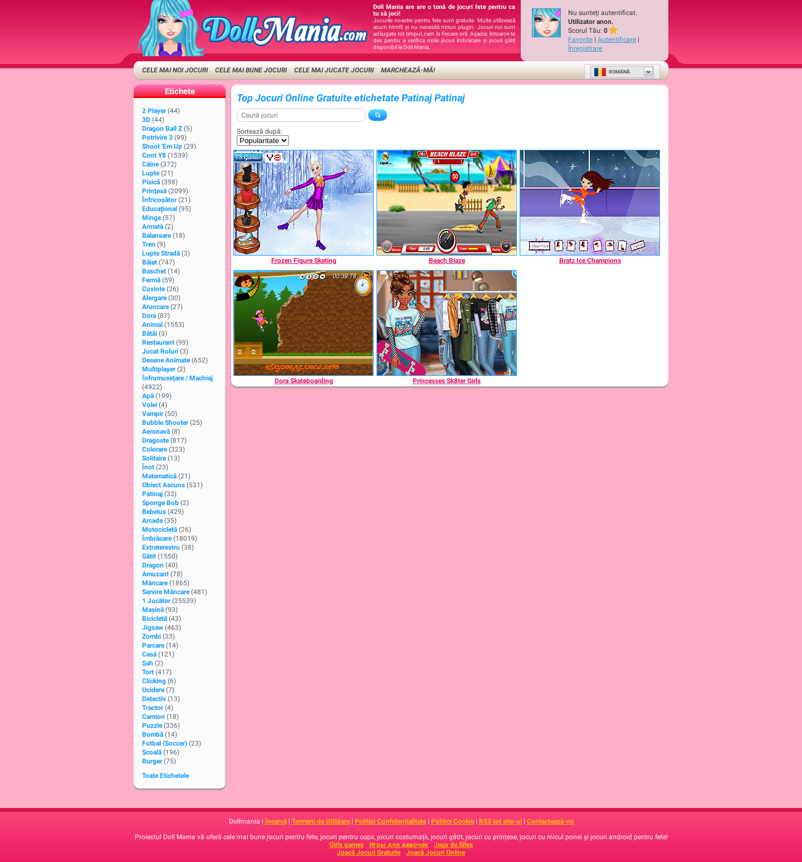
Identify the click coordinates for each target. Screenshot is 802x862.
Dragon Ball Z (162, 129)
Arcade (152, 521)
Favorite (580, 39)
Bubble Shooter (165, 423)
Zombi (151, 636)
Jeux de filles (453, 845)
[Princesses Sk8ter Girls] (446, 323)
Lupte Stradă (161, 253)
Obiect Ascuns (163, 485)
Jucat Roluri (160, 351)
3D (146, 120)
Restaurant (158, 342)
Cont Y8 (154, 155)
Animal (152, 325)
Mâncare (155, 583)
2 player (154, 111)
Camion (153, 717)
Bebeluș (154, 512)
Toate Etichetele (165, 776)
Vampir (152, 414)
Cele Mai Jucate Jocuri (334, 70)
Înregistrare (585, 48)
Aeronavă (156, 431)
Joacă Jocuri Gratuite (368, 852)
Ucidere (153, 690)
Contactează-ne (550, 821)
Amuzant (155, 574)
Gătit (149, 556)
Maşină (153, 610)
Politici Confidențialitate (390, 821)
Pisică (151, 182)
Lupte (150, 173)
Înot (148, 467)
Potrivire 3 (157, 137)
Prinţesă (154, 191)
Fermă (151, 280)
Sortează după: (259, 131)
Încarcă (276, 821)
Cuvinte (153, 289)
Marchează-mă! (408, 70)
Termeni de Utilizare (321, 821)
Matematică (159, 476)
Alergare (154, 298)
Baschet (154, 271)
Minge (151, 218)
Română (612, 71)
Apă (148, 396)
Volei (149, 405)
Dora (149, 316)
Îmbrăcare (157, 538)
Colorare (154, 449)
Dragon (153, 565)
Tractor (152, 708)
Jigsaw (152, 627)
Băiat (149, 262)
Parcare (153, 645)
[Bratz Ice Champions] (590, 203)
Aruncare (155, 307)
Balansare (156, 235)
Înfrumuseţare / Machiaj (177, 378)
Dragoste (155, 440)
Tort (148, 672)
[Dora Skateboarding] (303, 323)
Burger (152, 761)
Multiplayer (158, 369)
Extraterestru (161, 547)
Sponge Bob (160, 503)
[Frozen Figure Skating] (303, 203)
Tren (148, 244)
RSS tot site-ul (500, 821)
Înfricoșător (159, 200)
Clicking (154, 681)
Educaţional (159, 209)
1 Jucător (156, 601)
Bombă (152, 734)
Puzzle (152, 725)
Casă (149, 654)
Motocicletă (159, 529)
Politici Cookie (452, 821)
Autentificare (617, 39)
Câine (150, 164)
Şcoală (152, 752)
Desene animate (166, 360)
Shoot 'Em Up (162, 146)
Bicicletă (154, 619)
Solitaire (154, 458)
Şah (147, 663)
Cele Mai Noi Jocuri (175, 70)
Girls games (346, 845)
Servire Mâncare (165, 592)
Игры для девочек (398, 845)
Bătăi (149, 333)
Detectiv (154, 699)
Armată (152, 227)
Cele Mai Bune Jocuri (251, 70)
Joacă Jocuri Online (435, 852)
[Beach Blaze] (446, 203)
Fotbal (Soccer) (164, 743)
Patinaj (152, 494)
